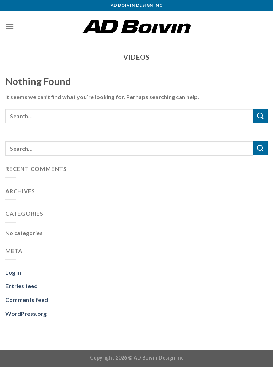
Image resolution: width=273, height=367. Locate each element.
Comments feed (26, 299)
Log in (13, 272)
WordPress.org (26, 313)
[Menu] (9, 26)
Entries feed (21, 285)
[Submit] (260, 116)
